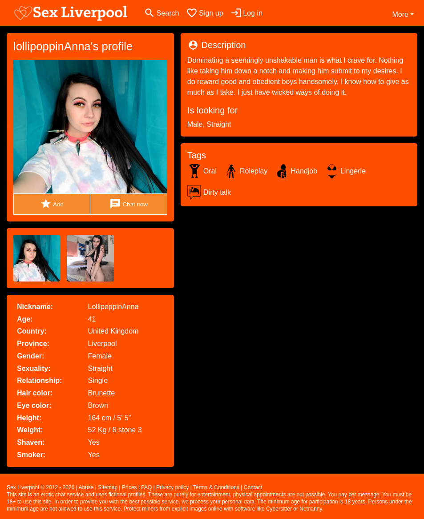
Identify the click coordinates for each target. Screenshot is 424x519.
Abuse (85, 487)
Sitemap (107, 487)
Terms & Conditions (216, 487)
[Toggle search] (161, 13)
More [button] (400, 14)
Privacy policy (172, 487)
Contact (253, 487)
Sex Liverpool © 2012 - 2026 (40, 487)
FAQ (146, 487)
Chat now (128, 204)
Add (52, 204)
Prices (129, 487)
